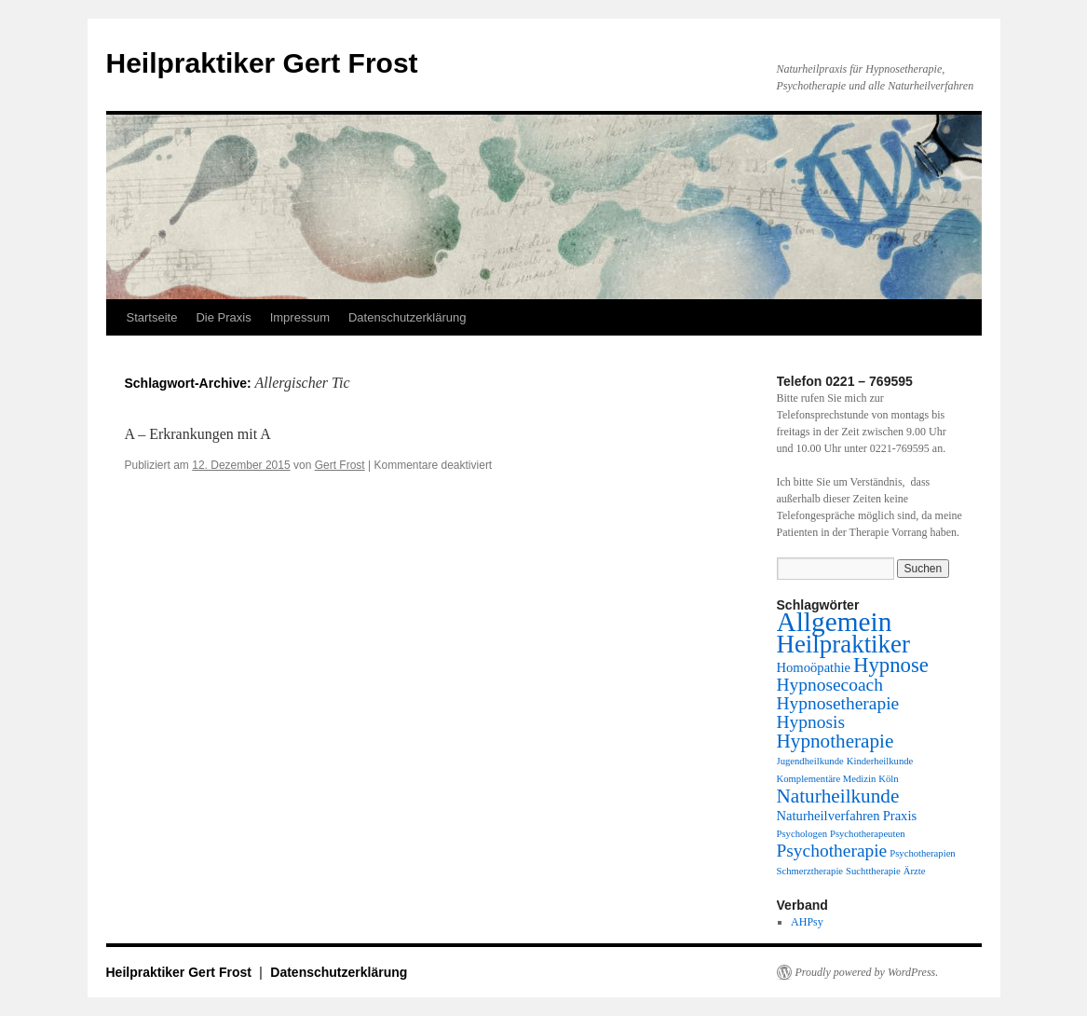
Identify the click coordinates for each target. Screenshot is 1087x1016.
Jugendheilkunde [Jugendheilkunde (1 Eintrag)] (810, 761)
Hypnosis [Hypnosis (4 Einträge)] (811, 722)
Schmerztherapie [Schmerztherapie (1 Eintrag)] (810, 871)
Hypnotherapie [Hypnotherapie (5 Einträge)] (835, 741)
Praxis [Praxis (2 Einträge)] (900, 815)
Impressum (300, 317)
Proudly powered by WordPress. (867, 972)
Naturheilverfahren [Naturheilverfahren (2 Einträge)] (828, 815)
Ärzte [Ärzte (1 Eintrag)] (915, 871)
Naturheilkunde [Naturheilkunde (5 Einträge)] (838, 796)
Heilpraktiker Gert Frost (262, 63)
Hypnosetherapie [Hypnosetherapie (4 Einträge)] (838, 703)
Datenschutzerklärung (407, 317)
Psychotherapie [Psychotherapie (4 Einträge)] (832, 850)
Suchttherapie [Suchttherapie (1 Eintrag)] (873, 871)
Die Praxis (223, 317)
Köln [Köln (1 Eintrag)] (888, 779)
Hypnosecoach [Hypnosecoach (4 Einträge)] (830, 684)
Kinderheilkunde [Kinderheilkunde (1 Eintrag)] (880, 761)
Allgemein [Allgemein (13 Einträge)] (834, 622)
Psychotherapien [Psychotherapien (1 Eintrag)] (922, 853)
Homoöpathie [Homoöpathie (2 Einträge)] (814, 667)
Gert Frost (340, 465)
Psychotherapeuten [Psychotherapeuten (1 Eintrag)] (867, 834)
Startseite (152, 317)
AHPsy (807, 921)
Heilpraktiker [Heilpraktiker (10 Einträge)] (843, 644)
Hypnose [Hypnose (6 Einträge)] (891, 665)
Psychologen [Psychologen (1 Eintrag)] (802, 834)
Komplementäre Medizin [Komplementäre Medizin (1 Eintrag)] (826, 779)
